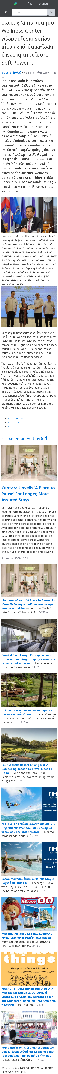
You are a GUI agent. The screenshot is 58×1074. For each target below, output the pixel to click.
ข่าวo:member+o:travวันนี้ (24, 439)
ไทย (30, 4)
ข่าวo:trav (13, 423)
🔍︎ (51, 12)
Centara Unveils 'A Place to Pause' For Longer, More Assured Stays (28, 494)
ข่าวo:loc (12, 427)
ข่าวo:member (16, 419)
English (43, 4)
